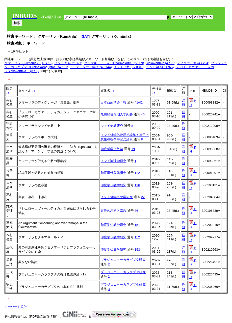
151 (137, 225)
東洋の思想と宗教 (113, 211)
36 (136, 211)
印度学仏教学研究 (113, 185)
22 (143, 197)
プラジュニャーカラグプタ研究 (123, 260)
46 (143, 114)
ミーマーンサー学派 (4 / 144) (91, 67)
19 (133, 149)
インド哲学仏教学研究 (117, 197)
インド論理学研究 (113, 161)
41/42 (139, 102)
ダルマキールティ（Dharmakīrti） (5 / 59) (114, 63)
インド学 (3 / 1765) (160, 67)
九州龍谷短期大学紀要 (117, 114)
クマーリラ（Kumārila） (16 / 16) (28, 63)
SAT (85, 36)
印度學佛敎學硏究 (113, 173)
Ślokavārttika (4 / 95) (160, 63)
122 (137, 173)
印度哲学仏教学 (112, 149)
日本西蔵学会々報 (113, 102)
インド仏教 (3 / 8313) (129, 67)
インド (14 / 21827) (68, 63)
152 (137, 237)
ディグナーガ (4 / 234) (193, 63)
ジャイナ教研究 (112, 126)
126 (137, 185)
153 (137, 249)
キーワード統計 (15, 307)
